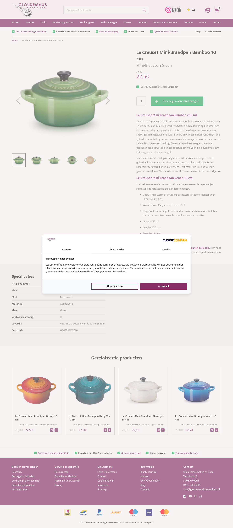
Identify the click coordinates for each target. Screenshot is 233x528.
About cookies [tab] (116, 249)
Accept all (163, 286)
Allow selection (115, 286)
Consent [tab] (66, 249)
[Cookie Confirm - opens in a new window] (175, 240)
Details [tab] (166, 249)
